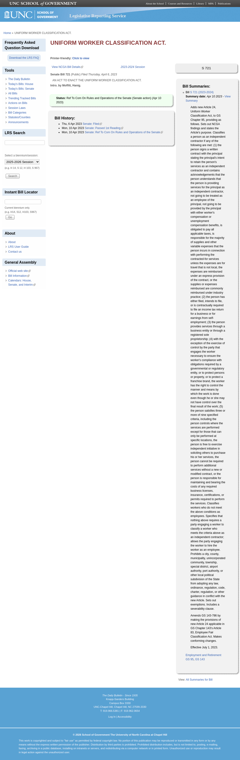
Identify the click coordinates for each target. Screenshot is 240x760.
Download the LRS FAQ (24, 57)
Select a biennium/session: (21, 155)
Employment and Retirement (203, 655)
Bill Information (19, 275)
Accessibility (124, 716)
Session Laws (17, 108)
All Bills (12, 93)
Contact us (15, 251)
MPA (211, 3)
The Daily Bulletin (19, 79)
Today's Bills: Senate (21, 88)
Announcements (18, 122)
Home (7, 33)
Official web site (19, 271)
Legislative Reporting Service (97, 15)
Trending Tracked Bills (22, 98)
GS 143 (200, 659)
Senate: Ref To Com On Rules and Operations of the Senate (124, 132)
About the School (155, 3)
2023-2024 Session (133, 67)
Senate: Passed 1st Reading (104, 128)
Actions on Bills (17, 103)
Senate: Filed (92, 123)
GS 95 (190, 659)
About (11, 242)
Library (200, 3)
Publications (224, 3)
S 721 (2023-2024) (202, 92)
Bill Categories (17, 112)
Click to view (80, 58)
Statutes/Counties (19, 117)
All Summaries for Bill (199, 679)
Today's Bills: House (20, 84)
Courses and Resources (180, 3)
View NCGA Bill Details (67, 67)
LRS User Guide (18, 246)
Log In (112, 716)
